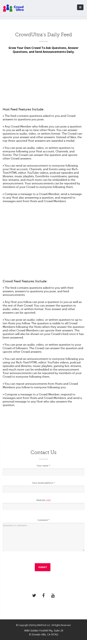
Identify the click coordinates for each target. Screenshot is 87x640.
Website (43, 500)
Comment (43, 520)
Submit (42, 567)
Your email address (43, 482)
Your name (43, 465)
